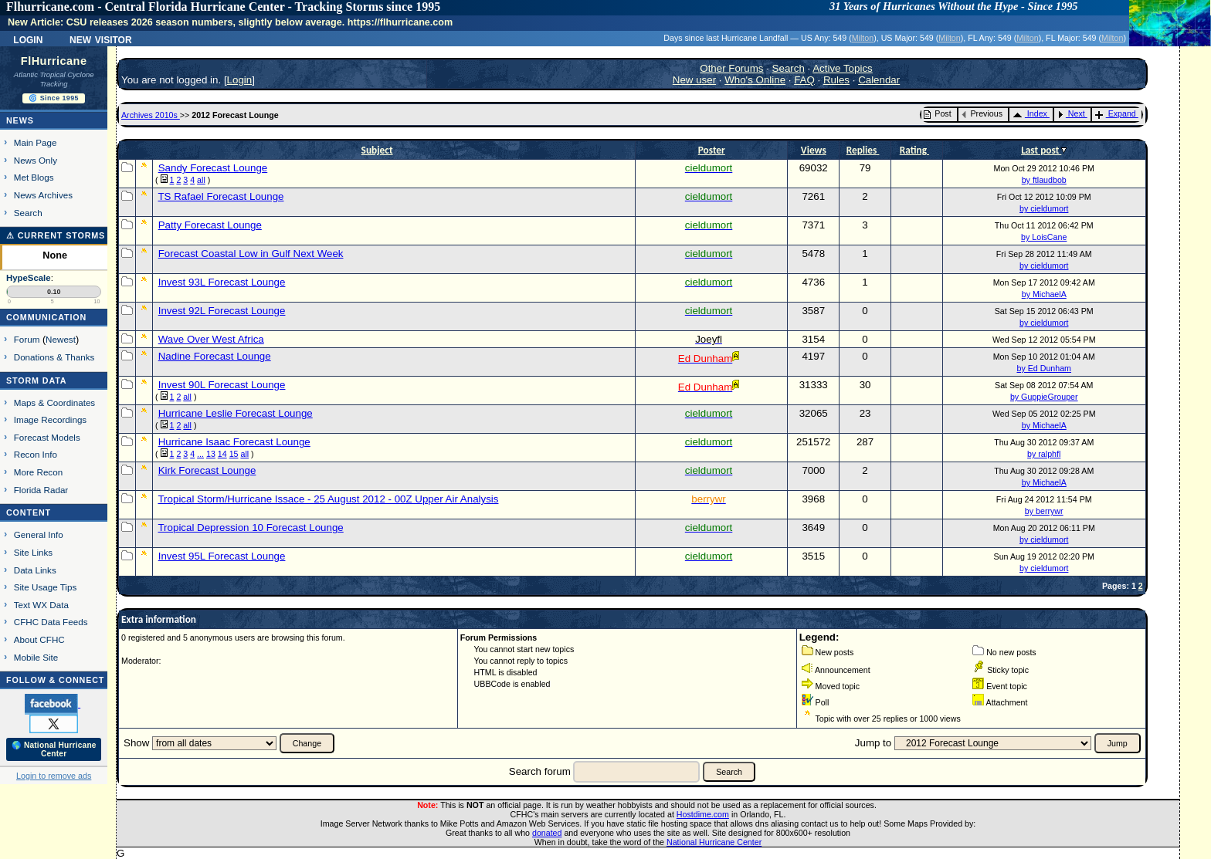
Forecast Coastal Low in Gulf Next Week (251, 253)
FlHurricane (54, 61)
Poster (711, 150)
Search (28, 213)
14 (222, 453)
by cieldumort (1043, 208)
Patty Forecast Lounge (210, 225)
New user (694, 80)
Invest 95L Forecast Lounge (222, 556)
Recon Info (35, 454)
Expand (1115, 113)
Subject (377, 150)
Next (1071, 113)
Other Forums (731, 68)
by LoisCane (1044, 237)
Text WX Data (41, 605)
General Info (38, 534)
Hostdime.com (703, 814)
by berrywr (1044, 511)
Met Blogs (34, 177)
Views (813, 150)
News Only (35, 160)
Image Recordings (50, 419)
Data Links (35, 570)
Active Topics (842, 68)
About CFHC (39, 639)
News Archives (43, 195)
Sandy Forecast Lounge (213, 168)
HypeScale (28, 277)
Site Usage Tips (45, 587)
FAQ (804, 80)
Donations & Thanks (54, 357)
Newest (61, 339)
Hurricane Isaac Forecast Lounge (234, 442)
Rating (914, 150)
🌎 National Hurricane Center (54, 749)
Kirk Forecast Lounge (207, 470)
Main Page (35, 142)
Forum (27, 339)
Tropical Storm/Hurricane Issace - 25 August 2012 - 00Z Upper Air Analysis (328, 499)
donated (547, 832)
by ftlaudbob (1044, 179)
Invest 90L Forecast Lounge (222, 385)
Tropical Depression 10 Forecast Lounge (250, 527)
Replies (863, 150)
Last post (1041, 150)
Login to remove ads (53, 775)
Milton (862, 37)
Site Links (33, 552)
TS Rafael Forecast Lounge (220, 196)
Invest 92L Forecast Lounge (222, 310)
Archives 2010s (150, 115)
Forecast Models (47, 437)
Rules (836, 80)
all (201, 179)
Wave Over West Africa (211, 339)
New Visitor (101, 38)
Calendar (879, 80)
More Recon (38, 472)
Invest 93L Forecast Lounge (222, 282)
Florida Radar (41, 490)
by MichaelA (1044, 294)
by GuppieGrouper (1044, 396)
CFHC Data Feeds (51, 622)
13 (210, 453)
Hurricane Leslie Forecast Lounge (235, 413)
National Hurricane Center (714, 842)
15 (234, 453)
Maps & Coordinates (54, 402)
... (200, 453)
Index (1030, 113)
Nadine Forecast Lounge (214, 356)
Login (27, 38)
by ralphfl (1043, 453)
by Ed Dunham (1043, 368)
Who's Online (754, 80)
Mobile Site (36, 657)
